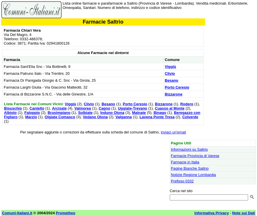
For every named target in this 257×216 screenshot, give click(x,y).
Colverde (190, 117)
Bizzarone (173, 94)
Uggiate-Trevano (132, 108)
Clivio (170, 73)
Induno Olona (112, 112)
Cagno (104, 108)
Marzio (31, 117)
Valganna (123, 117)
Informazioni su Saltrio (189, 149)
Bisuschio (13, 108)
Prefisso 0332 (182, 181)
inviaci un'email (173, 132)
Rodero (187, 104)
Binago (160, 112)
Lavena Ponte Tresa (157, 117)
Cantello (37, 108)
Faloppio (32, 112)
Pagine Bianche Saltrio (190, 168)
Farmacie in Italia (185, 162)
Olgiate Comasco (60, 117)
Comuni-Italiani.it (17, 213)
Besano (171, 80)
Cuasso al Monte (169, 108)
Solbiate (85, 112)
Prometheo (65, 213)
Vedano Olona (95, 117)
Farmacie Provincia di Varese (195, 156)
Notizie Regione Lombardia (193, 175)
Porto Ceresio (177, 87)
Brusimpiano (59, 112)
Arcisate (59, 108)
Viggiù (170, 66)
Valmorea (82, 108)
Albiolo (10, 112)
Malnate (139, 112)
